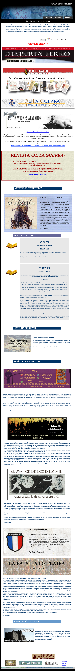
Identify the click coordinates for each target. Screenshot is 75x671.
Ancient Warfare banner (64, 663)
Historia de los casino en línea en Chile (38, 132)
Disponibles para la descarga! (38, 174)
